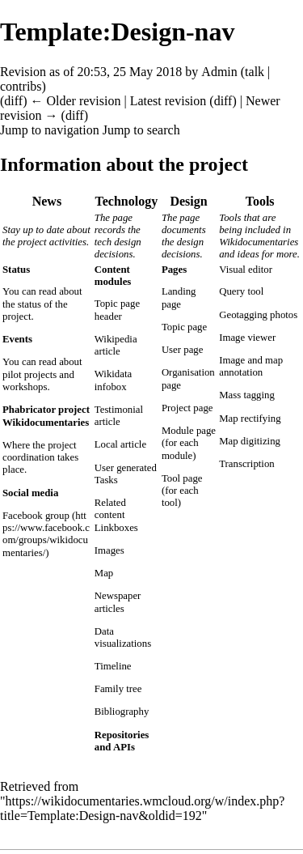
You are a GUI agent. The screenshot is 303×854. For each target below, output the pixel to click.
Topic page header (117, 309)
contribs (21, 86)
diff (13, 101)
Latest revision (168, 101)
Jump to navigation (49, 130)
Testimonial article (119, 415)
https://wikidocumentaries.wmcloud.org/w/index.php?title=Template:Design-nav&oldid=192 (142, 808)
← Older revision (75, 101)
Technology (126, 201)
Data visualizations (123, 637)
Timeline (113, 666)
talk (254, 72)
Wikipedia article (116, 345)
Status (16, 269)
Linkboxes (116, 527)
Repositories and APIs (122, 741)
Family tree (118, 689)
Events (17, 339)
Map (104, 573)
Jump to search (141, 130)
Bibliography (122, 711)
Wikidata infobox (113, 380)
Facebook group (35, 515)
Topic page (184, 327)
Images (109, 550)
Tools (260, 201)
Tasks (106, 480)
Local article (120, 444)
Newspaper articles (118, 602)
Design (188, 201)
